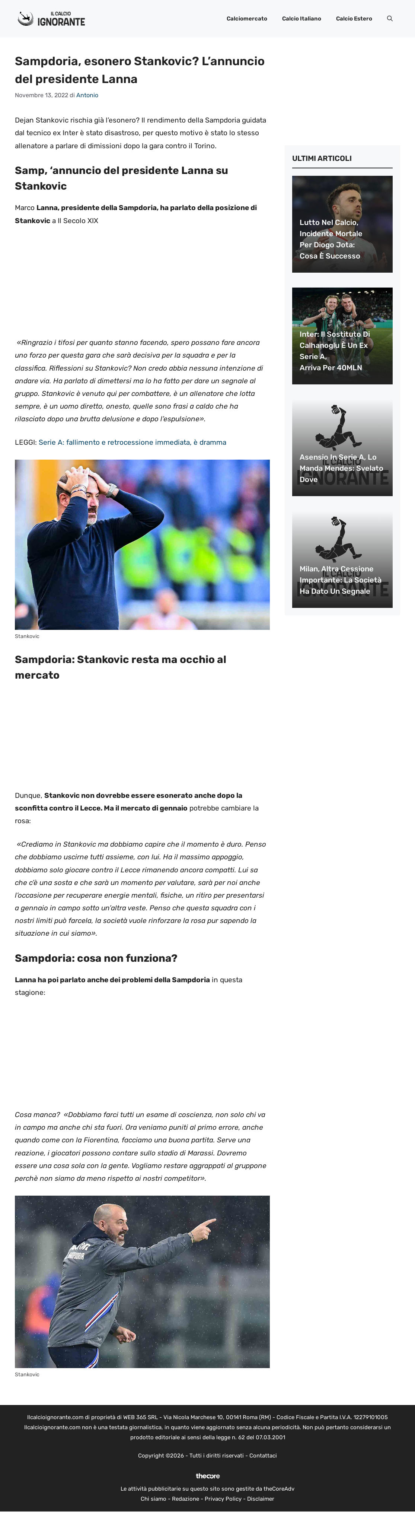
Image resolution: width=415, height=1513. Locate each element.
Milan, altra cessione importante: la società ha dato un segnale (341, 580)
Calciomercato (247, 18)
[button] (390, 18)
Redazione (185, 1498)
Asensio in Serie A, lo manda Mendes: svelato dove (341, 468)
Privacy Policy (223, 1498)
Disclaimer (260, 1498)
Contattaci (263, 1455)
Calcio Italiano (301, 18)
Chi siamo (153, 1498)
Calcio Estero (354, 18)
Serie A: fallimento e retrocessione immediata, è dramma (132, 442)
